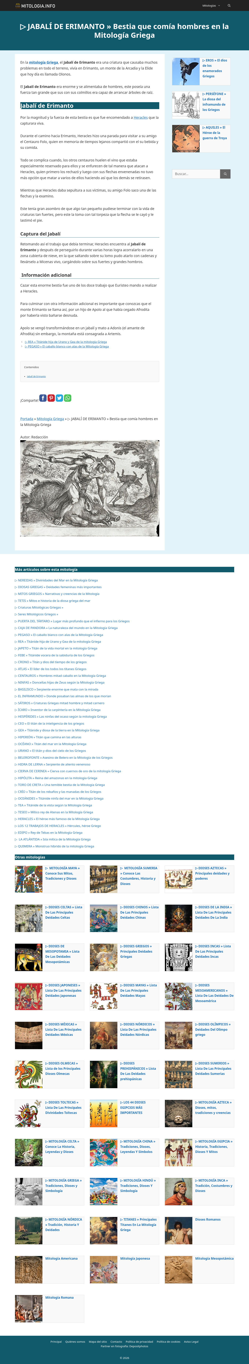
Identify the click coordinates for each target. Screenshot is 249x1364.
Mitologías (213, 5)
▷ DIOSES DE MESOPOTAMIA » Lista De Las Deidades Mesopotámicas (62, 954)
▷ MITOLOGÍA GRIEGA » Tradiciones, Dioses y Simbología (63, 1185)
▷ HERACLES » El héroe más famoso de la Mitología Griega (57, 819)
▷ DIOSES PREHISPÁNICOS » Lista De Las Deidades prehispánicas (138, 1071)
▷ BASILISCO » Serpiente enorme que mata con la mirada (56, 689)
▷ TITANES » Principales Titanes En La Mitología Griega (138, 1224)
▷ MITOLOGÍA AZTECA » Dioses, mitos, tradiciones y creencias (213, 1107)
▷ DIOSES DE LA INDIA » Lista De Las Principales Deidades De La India (213, 912)
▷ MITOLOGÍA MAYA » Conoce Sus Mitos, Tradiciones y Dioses (62, 873)
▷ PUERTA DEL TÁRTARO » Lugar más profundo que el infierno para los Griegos (72, 621)
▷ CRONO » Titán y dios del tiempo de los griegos (51, 662)
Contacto (116, 1341)
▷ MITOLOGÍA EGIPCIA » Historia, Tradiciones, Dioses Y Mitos (214, 1146)
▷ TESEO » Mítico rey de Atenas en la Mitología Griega (54, 812)
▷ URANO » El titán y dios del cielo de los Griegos (50, 750)
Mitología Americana (61, 1258)
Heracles (141, 117)
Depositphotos (138, 1346)
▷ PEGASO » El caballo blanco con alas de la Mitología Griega (67, 346)
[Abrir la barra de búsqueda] (229, 5)
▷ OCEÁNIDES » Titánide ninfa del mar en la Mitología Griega (59, 798)
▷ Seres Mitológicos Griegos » (36, 614)
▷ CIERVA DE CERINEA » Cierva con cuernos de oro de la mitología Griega (68, 771)
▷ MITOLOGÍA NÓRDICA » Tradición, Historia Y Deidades (63, 1224)
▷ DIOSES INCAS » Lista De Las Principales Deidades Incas (213, 951)
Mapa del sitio (98, 1341)
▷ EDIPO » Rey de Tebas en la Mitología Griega (48, 832)
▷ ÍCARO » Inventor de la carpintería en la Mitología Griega (58, 710)
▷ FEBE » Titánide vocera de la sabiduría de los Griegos (54, 655)
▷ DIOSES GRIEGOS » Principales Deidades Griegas (136, 951)
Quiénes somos (75, 1341)
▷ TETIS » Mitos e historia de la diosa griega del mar (52, 601)
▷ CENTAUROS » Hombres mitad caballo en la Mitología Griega (60, 676)
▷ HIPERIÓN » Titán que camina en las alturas (48, 737)
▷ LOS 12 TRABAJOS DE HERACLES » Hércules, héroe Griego (58, 826)
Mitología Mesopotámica (214, 1258)
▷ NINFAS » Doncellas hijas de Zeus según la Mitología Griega (59, 682)
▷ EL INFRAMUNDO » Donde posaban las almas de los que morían (63, 696)
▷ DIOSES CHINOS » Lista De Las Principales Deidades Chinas (139, 912)
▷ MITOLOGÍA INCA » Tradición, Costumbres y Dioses (213, 1185)
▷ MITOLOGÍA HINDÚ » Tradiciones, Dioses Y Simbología (138, 1185)
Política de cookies (168, 1341)
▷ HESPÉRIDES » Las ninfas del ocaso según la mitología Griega (61, 716)
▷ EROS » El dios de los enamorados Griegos (215, 68)
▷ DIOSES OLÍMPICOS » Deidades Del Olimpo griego (213, 1029)
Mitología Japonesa (135, 1258)
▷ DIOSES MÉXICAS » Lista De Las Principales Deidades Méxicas (63, 1029)
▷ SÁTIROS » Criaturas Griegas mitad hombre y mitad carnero (59, 703)
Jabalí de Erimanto (36, 376)
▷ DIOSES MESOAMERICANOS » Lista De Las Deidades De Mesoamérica (214, 993)
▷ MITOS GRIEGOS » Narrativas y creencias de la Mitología (57, 594)
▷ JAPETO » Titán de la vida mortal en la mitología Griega (56, 648)
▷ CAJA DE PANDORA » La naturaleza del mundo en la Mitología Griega (66, 628)
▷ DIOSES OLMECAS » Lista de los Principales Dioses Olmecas (62, 1068)
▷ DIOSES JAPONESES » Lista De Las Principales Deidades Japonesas (63, 990)
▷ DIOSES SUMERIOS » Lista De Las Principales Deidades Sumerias (213, 1068)
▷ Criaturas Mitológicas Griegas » (39, 607)
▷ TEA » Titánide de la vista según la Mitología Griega (53, 805)
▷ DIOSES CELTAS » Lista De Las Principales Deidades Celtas (63, 912)
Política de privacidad (139, 1341)
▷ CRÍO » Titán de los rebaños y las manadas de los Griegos (58, 792)
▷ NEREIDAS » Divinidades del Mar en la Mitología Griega (56, 580)
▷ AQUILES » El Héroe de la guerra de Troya (215, 132)
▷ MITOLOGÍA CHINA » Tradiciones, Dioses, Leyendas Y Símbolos (137, 1146)
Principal (56, 1341)
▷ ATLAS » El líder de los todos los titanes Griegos (50, 669)
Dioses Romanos (208, 1219)
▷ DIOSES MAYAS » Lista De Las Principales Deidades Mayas (138, 990)
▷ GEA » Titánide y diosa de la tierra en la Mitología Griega (57, 730)
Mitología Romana (59, 1297)
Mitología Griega (50, 418)
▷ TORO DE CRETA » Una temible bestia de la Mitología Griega (60, 785)
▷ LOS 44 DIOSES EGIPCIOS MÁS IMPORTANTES (133, 1107)
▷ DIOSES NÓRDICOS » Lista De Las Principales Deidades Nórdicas (138, 1029)
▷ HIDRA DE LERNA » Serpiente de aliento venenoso (52, 764)
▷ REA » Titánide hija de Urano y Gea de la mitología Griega (66, 342)
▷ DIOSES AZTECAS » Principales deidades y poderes (212, 873)
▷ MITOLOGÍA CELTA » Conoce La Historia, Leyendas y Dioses (62, 1146)
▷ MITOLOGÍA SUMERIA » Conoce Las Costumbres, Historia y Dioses (138, 876)
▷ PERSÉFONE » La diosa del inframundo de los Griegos (214, 102)
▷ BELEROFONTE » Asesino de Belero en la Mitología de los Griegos (64, 757)
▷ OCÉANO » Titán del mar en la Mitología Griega (50, 744)
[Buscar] (225, 174)
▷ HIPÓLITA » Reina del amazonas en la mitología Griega (56, 778)
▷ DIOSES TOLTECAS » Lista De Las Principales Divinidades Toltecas (63, 1107)
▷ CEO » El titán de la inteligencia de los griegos (49, 723)
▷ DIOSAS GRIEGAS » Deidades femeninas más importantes (58, 587)
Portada (26, 418)
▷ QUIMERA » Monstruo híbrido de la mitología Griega (54, 846)
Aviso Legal (191, 1341)
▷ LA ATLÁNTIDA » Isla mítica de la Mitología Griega (53, 839)
